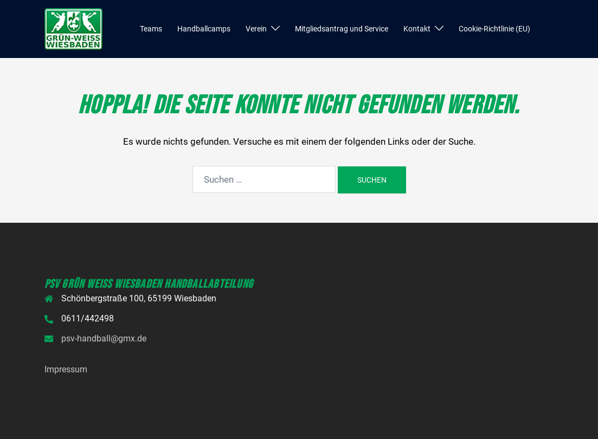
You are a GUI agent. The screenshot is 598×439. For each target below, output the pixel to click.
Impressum (65, 369)
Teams (151, 28)
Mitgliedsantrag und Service (341, 28)
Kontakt (416, 28)
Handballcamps (203, 28)
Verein (256, 28)
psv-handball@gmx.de (103, 338)
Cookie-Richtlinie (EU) (494, 28)
